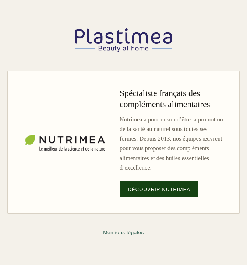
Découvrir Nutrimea (159, 189)
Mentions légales (123, 232)
